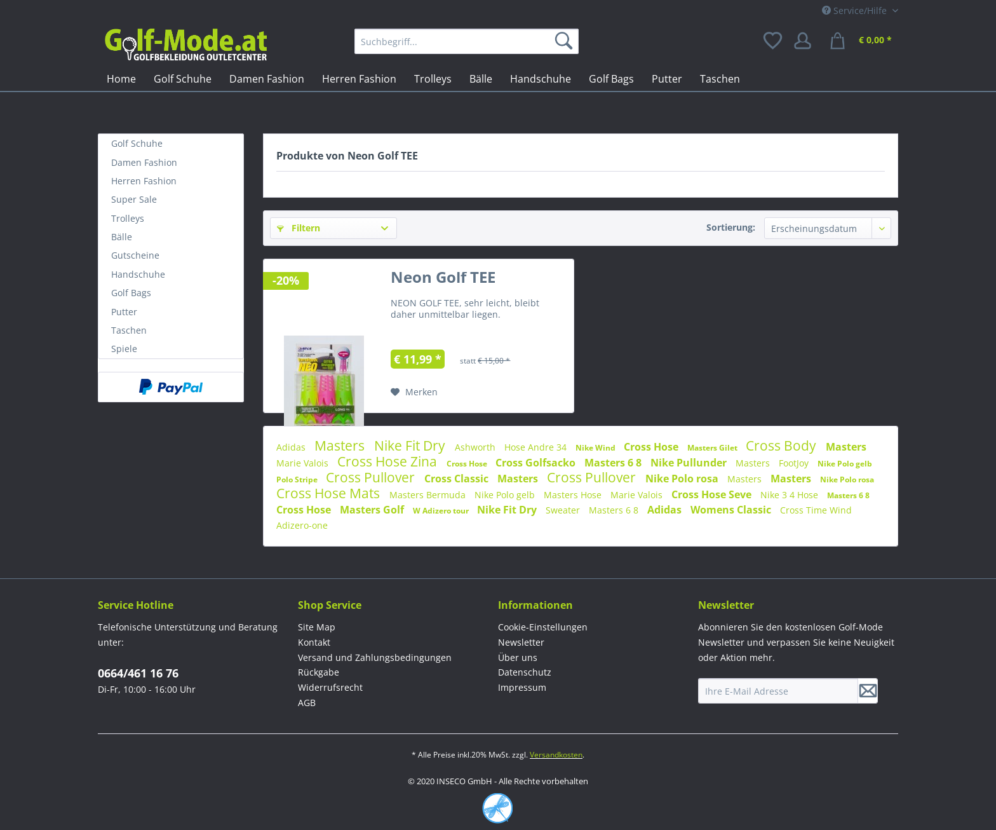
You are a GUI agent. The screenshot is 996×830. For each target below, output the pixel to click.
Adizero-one (302, 525)
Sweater (564, 510)
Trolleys (127, 218)
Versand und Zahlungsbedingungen (375, 657)
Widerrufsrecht (330, 687)
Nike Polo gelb (845, 463)
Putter (124, 312)
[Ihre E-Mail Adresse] (778, 691)
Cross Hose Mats (329, 493)
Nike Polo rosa (683, 479)
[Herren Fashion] (359, 79)
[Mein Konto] (806, 41)
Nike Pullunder (689, 463)
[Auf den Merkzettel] (414, 392)
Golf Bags (131, 293)
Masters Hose (574, 495)
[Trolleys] (433, 79)
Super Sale (134, 199)
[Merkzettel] (773, 41)
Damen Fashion (144, 162)
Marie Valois (303, 463)
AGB (307, 703)
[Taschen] (720, 79)
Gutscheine (135, 255)
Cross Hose (652, 447)
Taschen (129, 330)
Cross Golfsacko (536, 463)
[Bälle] (481, 79)
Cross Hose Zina (388, 461)
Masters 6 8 (614, 463)
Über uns (517, 657)
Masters (341, 445)
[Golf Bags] (611, 79)
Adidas (292, 447)
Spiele (124, 349)
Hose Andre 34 (536, 447)
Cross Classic (457, 479)
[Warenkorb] (862, 41)
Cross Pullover (372, 477)
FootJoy (795, 463)
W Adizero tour (442, 510)
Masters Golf (373, 510)
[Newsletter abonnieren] (868, 691)
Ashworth (476, 447)
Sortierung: (730, 227)
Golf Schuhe (137, 143)
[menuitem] (466, 41)
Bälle (121, 237)
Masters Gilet (713, 447)
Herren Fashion (144, 181)
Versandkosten (556, 754)
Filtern (298, 228)
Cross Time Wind (816, 510)
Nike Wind (596, 447)
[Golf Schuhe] (182, 79)
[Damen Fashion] (266, 79)
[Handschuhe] (540, 79)
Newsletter (521, 642)
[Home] (121, 79)
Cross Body (782, 445)
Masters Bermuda (428, 495)
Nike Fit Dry (411, 445)
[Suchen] (566, 41)
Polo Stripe (298, 479)
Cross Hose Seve (712, 494)
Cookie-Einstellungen (543, 627)
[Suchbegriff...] (466, 41)
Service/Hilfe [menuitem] (855, 10)
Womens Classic (732, 510)
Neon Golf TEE (443, 279)
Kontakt (314, 642)
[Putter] (667, 79)
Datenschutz (524, 672)
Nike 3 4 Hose (790, 495)
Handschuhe (138, 274)
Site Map (316, 627)
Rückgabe (318, 672)
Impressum (522, 687)
